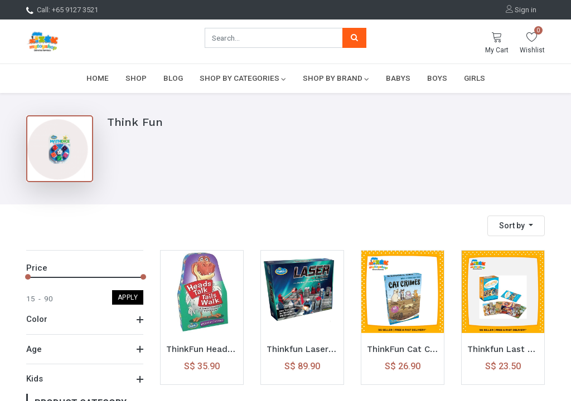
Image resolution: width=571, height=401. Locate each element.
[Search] (354, 38)
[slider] (28, 277)
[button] (516, 226)
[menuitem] (98, 78)
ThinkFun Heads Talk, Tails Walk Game (202, 349)
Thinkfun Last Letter (503, 349)
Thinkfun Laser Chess (302, 349)
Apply (128, 297)
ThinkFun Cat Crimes (402, 349)
